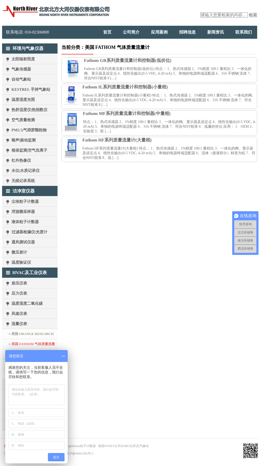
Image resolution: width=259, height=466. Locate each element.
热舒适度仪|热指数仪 (29, 110)
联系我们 (243, 32)
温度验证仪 (21, 262)
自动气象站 (21, 79)
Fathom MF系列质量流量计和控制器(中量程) (127, 113)
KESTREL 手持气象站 (30, 89)
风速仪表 (19, 314)
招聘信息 (187, 32)
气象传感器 (21, 69)
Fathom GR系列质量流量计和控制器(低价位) (128, 60)
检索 (253, 15)
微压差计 (19, 252)
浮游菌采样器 (23, 212)
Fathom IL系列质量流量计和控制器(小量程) (125, 87)
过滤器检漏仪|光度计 (29, 232)
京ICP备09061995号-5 (78, 453)
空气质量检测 (23, 120)
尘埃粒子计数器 (25, 201)
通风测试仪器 (23, 242)
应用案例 (159, 32)
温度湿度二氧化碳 (27, 303)
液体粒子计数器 (25, 222)
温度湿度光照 (23, 100)
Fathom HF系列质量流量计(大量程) (117, 140)
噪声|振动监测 (23, 140)
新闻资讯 (215, 32)
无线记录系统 (23, 181)
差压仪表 (19, 283)
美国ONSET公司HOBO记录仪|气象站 (123, 446)
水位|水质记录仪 (25, 171)
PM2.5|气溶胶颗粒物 (29, 130)
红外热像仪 (21, 160)
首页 (107, 32)
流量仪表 (19, 324)
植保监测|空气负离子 (29, 150)
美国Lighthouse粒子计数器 (78, 446)
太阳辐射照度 (23, 59)
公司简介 (131, 32)
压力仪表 (19, 293)
